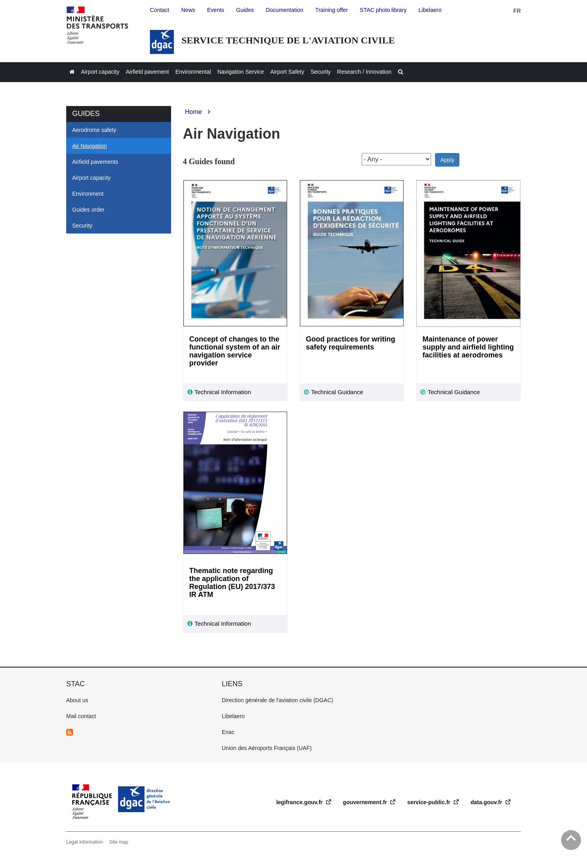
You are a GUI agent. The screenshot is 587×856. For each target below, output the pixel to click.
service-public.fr (429, 802)
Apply (447, 160)
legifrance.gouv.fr (300, 802)
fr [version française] (517, 11)
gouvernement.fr (365, 802)
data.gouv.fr (487, 802)
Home (193, 111)
